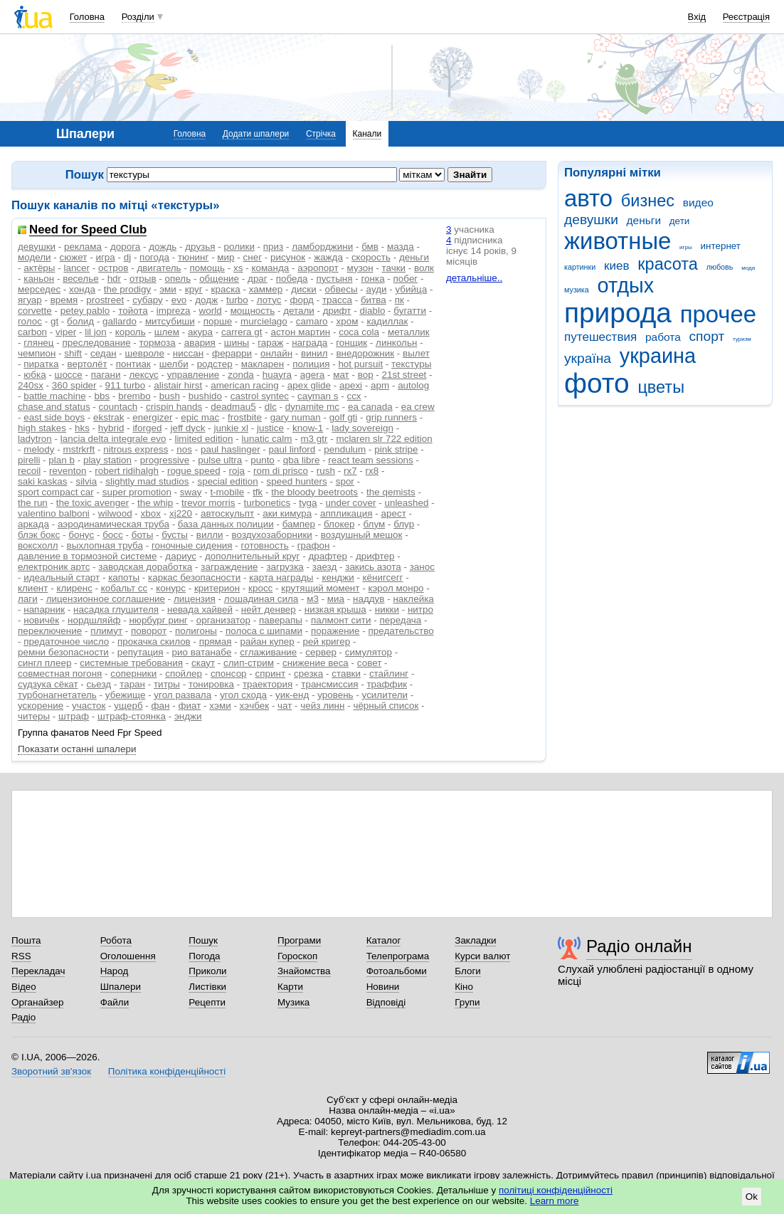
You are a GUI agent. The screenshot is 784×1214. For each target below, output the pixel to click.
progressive (164, 460)
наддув (368, 598)
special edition (227, 481)
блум (374, 524)
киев (617, 266)
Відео (23, 986)
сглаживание (268, 652)
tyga (308, 502)
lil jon (96, 332)
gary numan (295, 417)
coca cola (359, 332)
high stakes (42, 428)
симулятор (368, 652)
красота (667, 264)
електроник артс (54, 566)
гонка (372, 278)
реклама (83, 246)
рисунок (287, 257)
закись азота (373, 566)
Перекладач (38, 971)
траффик (386, 684)
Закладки (475, 940)
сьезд (99, 684)
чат (284, 705)
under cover (351, 502)
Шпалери (120, 986)
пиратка (40, 364)
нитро (420, 609)
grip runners (391, 417)
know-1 (307, 428)
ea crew (418, 406)
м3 (313, 598)
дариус (180, 556)
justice (270, 428)
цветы (660, 387)
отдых (625, 285)
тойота (133, 310)
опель (178, 278)
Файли (114, 1002)
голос (30, 321)
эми (167, 289)
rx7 (350, 470)
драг (257, 278)
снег (253, 257)
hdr (114, 278)
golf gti (343, 417)
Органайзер (37, 1002)
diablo (372, 310)
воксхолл (38, 545)
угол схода (243, 695)
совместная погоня (60, 673)
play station (107, 460)
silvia (86, 481)
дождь (162, 246)
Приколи (207, 971)
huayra (277, 374)
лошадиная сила (261, 598)
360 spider (74, 385)
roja (237, 470)
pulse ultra (220, 460)
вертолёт (87, 364)
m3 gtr (313, 438)
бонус (81, 534)
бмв (369, 246)
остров (113, 268)
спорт (706, 336)
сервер (321, 652)
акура (200, 332)
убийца (411, 289)
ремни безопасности (63, 652)
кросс (260, 588)
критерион (217, 588)
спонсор (229, 673)
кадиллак (387, 321)
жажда (328, 257)
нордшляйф (94, 620)
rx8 (372, 470)
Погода (204, 956)
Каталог (383, 940)
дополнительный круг (252, 556)
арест (393, 513)
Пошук (203, 940)
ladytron (35, 438)
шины (236, 342)
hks (82, 428)
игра (105, 257)
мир (225, 257)
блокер (339, 524)
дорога (125, 246)
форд (302, 300)
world (210, 310)
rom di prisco (280, 470)
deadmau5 (233, 406)
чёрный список (385, 705)
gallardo (119, 321)
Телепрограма (398, 956)
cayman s (318, 396)
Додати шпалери (256, 134)
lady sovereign (362, 428)
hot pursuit (360, 364)
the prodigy (128, 289)
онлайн (276, 353)
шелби (174, 364)
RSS (21, 956)
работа (663, 337)
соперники (133, 673)
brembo (134, 396)
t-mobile (227, 492)
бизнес (647, 200)
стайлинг (388, 673)
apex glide (309, 385)
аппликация (346, 513)
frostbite (245, 417)
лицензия (195, 598)
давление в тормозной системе (87, 556)
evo (179, 300)
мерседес (39, 289)
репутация (140, 652)
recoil (29, 470)
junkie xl (230, 428)
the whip (155, 502)
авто (588, 198)
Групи (467, 1002)
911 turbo (125, 385)
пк (399, 300)
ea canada (370, 406)
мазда (400, 246)
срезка (308, 673)
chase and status (54, 406)
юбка (34, 374)
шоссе (69, 374)
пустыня (334, 278)
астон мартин (300, 332)
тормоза (157, 342)
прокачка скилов (154, 641)
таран (132, 684)
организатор (223, 620)
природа (618, 312)
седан (103, 353)
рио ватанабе (202, 652)
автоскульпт (227, 513)
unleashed (406, 502)
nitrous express (135, 449)
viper (65, 332)
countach (118, 406)
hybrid (111, 428)
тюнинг (193, 257)
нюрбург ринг (158, 620)
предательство (400, 631)
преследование (97, 342)
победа (292, 278)
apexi (350, 385)
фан (161, 705)
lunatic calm (267, 438)
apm (380, 385)
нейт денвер (268, 609)
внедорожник (365, 353)
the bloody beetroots (314, 492)
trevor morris (208, 502)
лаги (28, 598)
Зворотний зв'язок (51, 1071)
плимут (106, 631)
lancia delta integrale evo (113, 438)
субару (147, 300)
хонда (82, 289)
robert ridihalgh (127, 470)
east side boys (54, 417)
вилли (209, 534)
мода (748, 268)
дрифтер (375, 556)
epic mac (200, 417)
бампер (298, 524)
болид (80, 321)
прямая (215, 641)
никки (387, 609)
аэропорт (317, 268)
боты (143, 534)
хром (348, 321)
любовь (719, 267)
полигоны (196, 631)
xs (238, 268)
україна (587, 358)
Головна (87, 16)
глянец (38, 342)
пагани (106, 374)
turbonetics (266, 502)
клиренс (74, 588)
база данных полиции (226, 524)
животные (617, 241)
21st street (404, 374)
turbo (237, 300)
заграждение (229, 566)
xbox (151, 513)
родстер (215, 364)
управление (193, 374)
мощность (253, 310)
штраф (73, 716)
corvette (35, 310)
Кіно (464, 986)
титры (167, 684)
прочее (718, 314)
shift (73, 353)
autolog (413, 385)
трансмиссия (329, 684)
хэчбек (254, 705)
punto (262, 460)
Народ (114, 971)
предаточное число (66, 641)
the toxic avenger (92, 502)
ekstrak (108, 417)
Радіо (23, 1017)
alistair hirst (178, 385)
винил (314, 353)
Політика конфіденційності (167, 1071)
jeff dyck (187, 428)
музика (576, 289)
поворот (148, 631)
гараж (270, 342)
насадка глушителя (116, 609)
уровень (335, 695)
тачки (394, 268)
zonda (241, 374)
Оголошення (128, 956)
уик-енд (292, 695)
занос (422, 566)
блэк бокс (39, 534)
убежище (125, 695)
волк (424, 268)
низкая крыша (335, 609)
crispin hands (174, 406)
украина (658, 355)
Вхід (697, 16)
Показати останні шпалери (77, 749)
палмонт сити (341, 620)
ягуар (30, 300)
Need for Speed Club (88, 230)
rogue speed (194, 470)
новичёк (41, 620)
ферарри (232, 353)
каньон (38, 278)
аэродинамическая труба (113, 524)
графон (313, 545)
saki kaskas (42, 481)
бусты (174, 534)
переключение (50, 631)
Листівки (207, 986)
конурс (171, 588)
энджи (188, 716)
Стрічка (321, 134)
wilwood (115, 513)
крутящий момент (320, 588)
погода (154, 257)
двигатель (159, 268)
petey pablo (85, 310)
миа (335, 598)
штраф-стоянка (131, 716)
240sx (30, 385)
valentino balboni (54, 513)
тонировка (211, 684)
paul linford (292, 449)
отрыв (143, 278)
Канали (367, 134)
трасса (337, 300)
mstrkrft (79, 449)
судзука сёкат (48, 684)
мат (341, 374)
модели (34, 257)
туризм (742, 339)
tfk (258, 492)
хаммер (265, 289)
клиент (33, 588)
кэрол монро (395, 588)
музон (360, 268)
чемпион (36, 353)
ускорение (40, 705)
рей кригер (327, 641)
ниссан (188, 353)
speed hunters (297, 481)
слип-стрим (248, 663)
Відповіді (386, 1002)
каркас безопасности (194, 577)
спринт (270, 673)
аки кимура (287, 513)
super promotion (136, 492)
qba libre (301, 460)
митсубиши (170, 321)
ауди (376, 289)
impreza (174, 310)
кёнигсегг (383, 577)
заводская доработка (145, 566)
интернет (721, 246)
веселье (81, 278)
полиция (310, 364)
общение (219, 278)
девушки (591, 219)
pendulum (345, 449)
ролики (239, 246)
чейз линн (322, 705)
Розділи (138, 16)
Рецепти (207, 1002)
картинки (579, 267)
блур (403, 524)
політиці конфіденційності (556, 1190)
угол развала (182, 695)
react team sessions (370, 460)
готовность (265, 545)
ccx (353, 396)
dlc (271, 406)
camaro (312, 321)
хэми (220, 705)
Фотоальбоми (396, 971)
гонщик (351, 342)
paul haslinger (230, 449)
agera (312, 374)
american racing (245, 385)
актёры (39, 268)
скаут (203, 663)
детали (298, 310)
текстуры (411, 364)
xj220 (180, 513)
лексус (143, 374)
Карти (290, 986)
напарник (44, 609)
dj (127, 257)
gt (54, 321)
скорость (371, 257)
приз (273, 246)
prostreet (105, 300)
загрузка (284, 566)
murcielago (263, 321)
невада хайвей (200, 609)
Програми (299, 940)
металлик (409, 332)
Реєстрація (746, 16)
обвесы (341, 289)
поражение (335, 631)
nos (184, 449)
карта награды (281, 577)
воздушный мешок (362, 534)
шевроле (144, 353)
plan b (61, 460)
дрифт (337, 310)
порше (217, 321)
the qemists (390, 492)
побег (405, 278)
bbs (102, 396)
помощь (208, 268)
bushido (205, 396)
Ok (752, 1196)
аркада (33, 524)
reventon (67, 470)
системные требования (131, 663)
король (130, 332)
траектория (267, 684)
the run (33, 502)
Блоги (468, 971)
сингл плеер (44, 663)
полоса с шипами (264, 631)
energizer (152, 417)
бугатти (409, 310)
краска (225, 289)
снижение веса (315, 663)
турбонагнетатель (57, 695)
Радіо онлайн (639, 946)
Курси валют (482, 956)
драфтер (327, 556)
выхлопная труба (105, 545)
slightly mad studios (147, 481)
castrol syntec (260, 396)
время (64, 300)
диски (303, 289)
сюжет (74, 257)
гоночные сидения (192, 545)
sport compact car (56, 492)
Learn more (554, 1200)
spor (345, 481)
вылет (416, 353)
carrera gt (242, 332)
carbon (32, 332)
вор (366, 374)
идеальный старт (61, 577)
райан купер (267, 641)
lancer (76, 268)
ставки (346, 673)
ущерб (128, 705)
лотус (269, 300)
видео (698, 202)
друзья (200, 246)
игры (685, 247)
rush (326, 470)
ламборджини (322, 246)
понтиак (133, 364)
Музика (293, 1002)
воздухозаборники (272, 534)
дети (679, 221)
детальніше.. (474, 278)
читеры (34, 716)
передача (400, 620)
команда (270, 268)
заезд (324, 566)
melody (38, 449)
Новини (383, 986)
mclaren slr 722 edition (384, 438)
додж (206, 300)
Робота (116, 940)
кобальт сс (124, 588)
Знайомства (304, 971)
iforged (146, 428)
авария (200, 342)
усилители (385, 695)
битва (373, 300)
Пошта (26, 940)
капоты (123, 577)
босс (112, 534)
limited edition (203, 438)
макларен (262, 364)
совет (369, 663)
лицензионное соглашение (105, 598)
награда (309, 342)
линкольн (396, 342)
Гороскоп (297, 956)
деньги (644, 220)
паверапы (280, 620)
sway (191, 492)
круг (194, 289)
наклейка (413, 598)
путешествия (600, 337)
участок (88, 705)
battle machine (54, 396)
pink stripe (396, 449)
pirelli (29, 460)
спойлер (183, 673)
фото (597, 383)
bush (169, 396)
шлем (166, 332)
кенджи (338, 577)
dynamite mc (312, 406)
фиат (189, 705)
